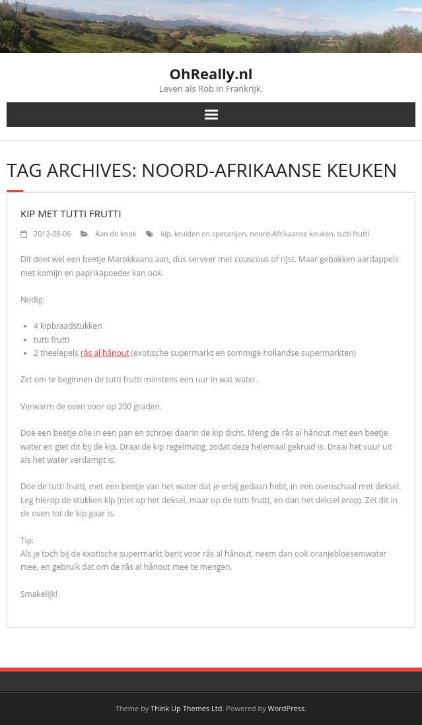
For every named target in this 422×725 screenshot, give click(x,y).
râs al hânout (105, 353)
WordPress (286, 708)
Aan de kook (115, 233)
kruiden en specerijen (210, 233)
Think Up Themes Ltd (186, 708)
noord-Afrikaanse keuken (292, 233)
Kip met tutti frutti (71, 213)
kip (165, 233)
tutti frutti (353, 233)
